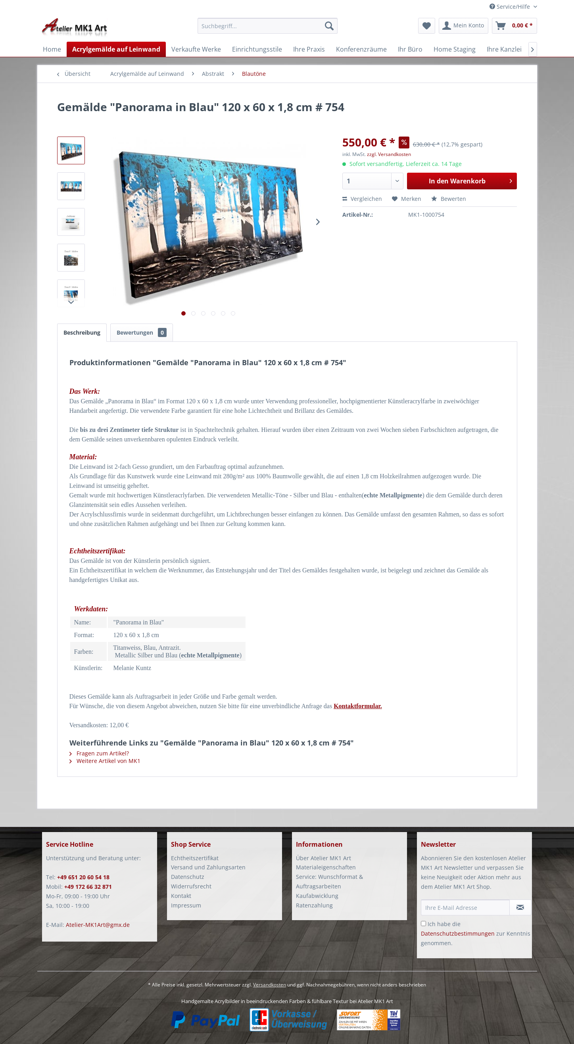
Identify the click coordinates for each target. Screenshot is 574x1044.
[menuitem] (268, 29)
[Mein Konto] (463, 26)
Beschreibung (81, 332)
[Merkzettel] (426, 26)
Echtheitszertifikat (195, 858)
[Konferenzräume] (361, 49)
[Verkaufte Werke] (196, 49)
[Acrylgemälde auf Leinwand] (116, 49)
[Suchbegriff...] (268, 26)
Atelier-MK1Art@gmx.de (98, 924)
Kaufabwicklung (317, 896)
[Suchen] (329, 26)
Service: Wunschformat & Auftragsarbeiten (329, 881)
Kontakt (181, 896)
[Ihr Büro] (410, 49)
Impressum (186, 905)
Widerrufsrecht (191, 886)
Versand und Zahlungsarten (208, 867)
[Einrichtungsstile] (257, 49)
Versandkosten (269, 984)
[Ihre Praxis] (309, 49)
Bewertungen (142, 332)
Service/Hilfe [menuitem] (511, 6)
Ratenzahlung (314, 905)
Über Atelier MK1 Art (323, 858)
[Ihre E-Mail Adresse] (465, 907)
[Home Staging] (454, 49)
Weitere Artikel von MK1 (104, 761)
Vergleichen (362, 198)
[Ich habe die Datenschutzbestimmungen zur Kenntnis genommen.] (423, 923)
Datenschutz (187, 876)
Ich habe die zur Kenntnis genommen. (475, 933)
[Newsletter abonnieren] (520, 907)
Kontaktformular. (358, 706)
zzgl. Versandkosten (389, 154)
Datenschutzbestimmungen (458, 933)
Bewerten (448, 198)
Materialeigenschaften (326, 867)
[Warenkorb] (514, 26)
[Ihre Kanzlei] (504, 49)
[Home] (52, 49)
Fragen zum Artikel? (99, 753)
